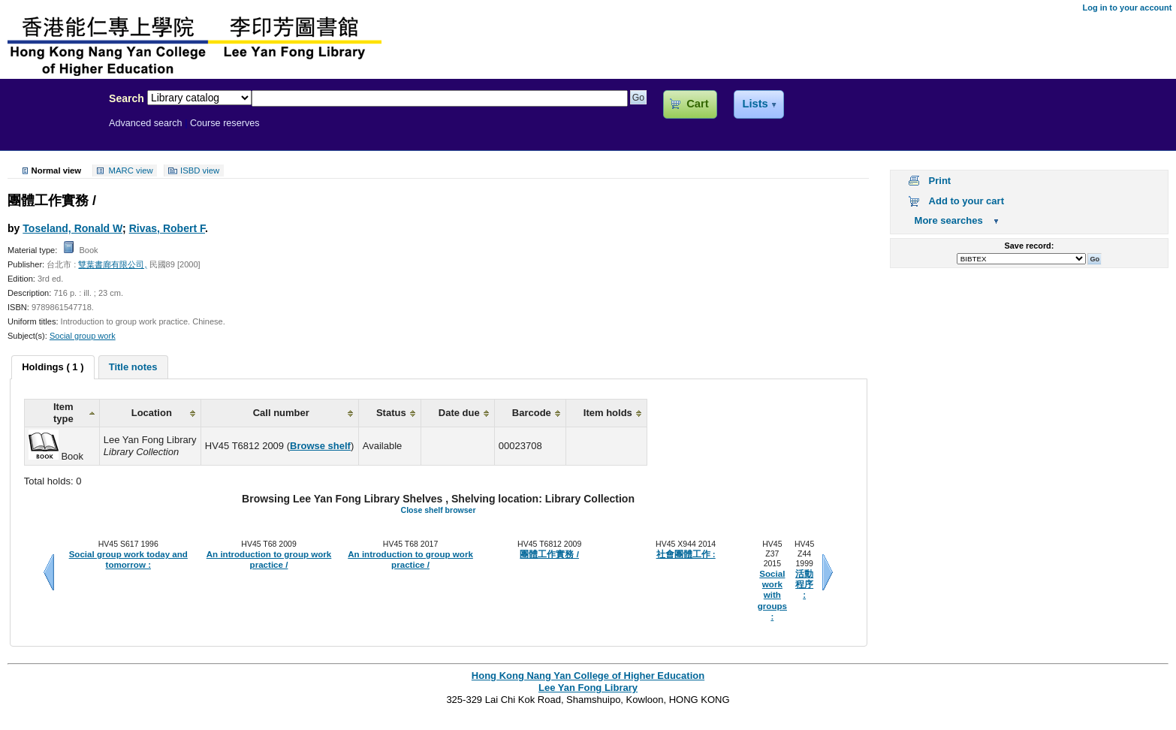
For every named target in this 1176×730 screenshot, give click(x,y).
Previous (49, 572)
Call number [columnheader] (281, 412)
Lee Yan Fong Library (50, 131)
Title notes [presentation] (133, 367)
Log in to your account (1126, 7)
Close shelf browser (438, 509)
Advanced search (145, 123)
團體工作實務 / (549, 554)
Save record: (1029, 245)
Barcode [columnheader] (531, 412)
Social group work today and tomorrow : (128, 559)
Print (940, 180)
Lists (754, 104)
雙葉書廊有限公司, (112, 264)
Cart (697, 104)
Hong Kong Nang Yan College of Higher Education (588, 675)
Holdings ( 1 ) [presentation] (52, 367)
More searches (949, 220)
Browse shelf (320, 445)
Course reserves (225, 123)
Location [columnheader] (151, 412)
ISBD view (199, 170)
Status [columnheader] (391, 412)
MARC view (131, 170)
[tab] (52, 367)
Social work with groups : (772, 595)
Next (828, 572)
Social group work (83, 335)
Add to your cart (966, 201)
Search (126, 98)
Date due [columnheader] (459, 412)
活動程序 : (804, 584)
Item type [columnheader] (63, 412)
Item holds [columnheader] (607, 412)
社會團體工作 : (686, 554)
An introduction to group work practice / (269, 559)
